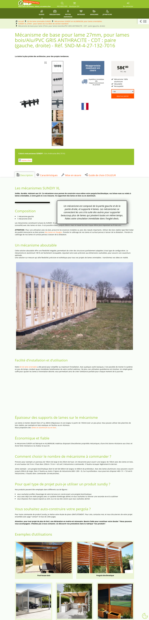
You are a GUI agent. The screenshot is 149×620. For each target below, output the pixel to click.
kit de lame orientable (28, 367)
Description (25, 175)
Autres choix (25, 160)
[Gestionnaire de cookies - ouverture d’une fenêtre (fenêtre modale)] (145, 616)
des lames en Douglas (53, 232)
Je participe (107, 12)
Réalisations (55, 12)
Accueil (21, 21)
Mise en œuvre (71, 175)
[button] (143, 21)
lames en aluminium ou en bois (43, 427)
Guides (41, 12)
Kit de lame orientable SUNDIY (39, 21)
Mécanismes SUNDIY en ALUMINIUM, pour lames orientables (78, 21)
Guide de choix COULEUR (100, 175)
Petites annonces (68, 14)
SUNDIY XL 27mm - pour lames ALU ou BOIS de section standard (43, 24)
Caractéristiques (47, 175)
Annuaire (94, 12)
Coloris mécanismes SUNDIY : (31, 153)
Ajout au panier (123, 96)
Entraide (81, 12)
